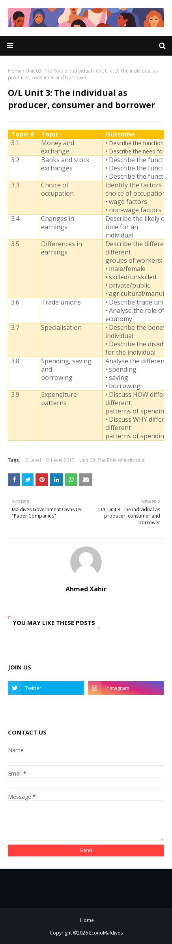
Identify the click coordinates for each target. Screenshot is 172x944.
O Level (32, 460)
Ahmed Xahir (86, 589)
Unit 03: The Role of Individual (59, 70)
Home (15, 70)
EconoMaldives (106, 932)
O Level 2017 (60, 460)
